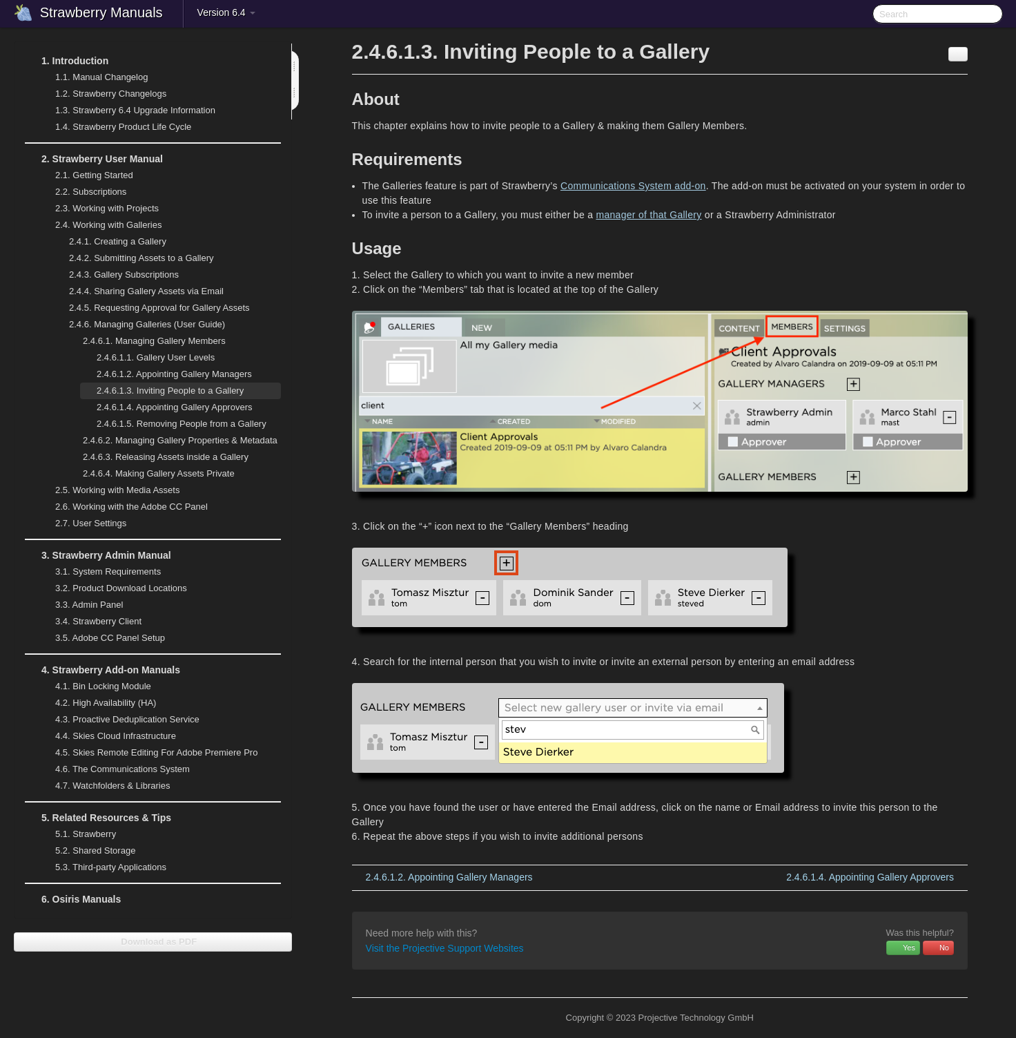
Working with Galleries (100, 225)
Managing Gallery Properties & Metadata (171, 440)
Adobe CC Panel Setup (102, 638)
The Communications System (122, 769)
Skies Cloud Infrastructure (107, 736)
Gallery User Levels (156, 357)
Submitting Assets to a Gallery (141, 258)
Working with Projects (99, 208)
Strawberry (77, 834)
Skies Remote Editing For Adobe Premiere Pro (148, 752)
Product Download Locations (121, 588)
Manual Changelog (101, 77)
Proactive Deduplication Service (119, 719)
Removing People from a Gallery (181, 424)
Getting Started (86, 175)
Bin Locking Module (103, 686)
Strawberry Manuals (101, 12)
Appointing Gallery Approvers (175, 407)
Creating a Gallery (117, 241)
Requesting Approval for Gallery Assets (159, 307)
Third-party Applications (102, 867)
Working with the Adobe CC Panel (123, 507)
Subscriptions (90, 191)
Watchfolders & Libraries (112, 785)
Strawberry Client (90, 621)
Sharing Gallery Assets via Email (146, 291)
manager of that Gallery (648, 214)
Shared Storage (87, 851)
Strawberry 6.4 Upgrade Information (135, 110)
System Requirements (100, 572)
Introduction (66, 60)
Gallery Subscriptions (124, 274)
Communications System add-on (633, 185)
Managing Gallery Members (146, 341)
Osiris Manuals (81, 899)
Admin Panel (81, 605)
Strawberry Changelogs (102, 94)
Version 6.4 (226, 12)
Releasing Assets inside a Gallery (165, 457)
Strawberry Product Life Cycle (115, 127)
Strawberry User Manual (94, 159)
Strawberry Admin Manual (98, 555)
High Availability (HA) (97, 703)
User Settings (82, 523)
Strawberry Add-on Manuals (102, 670)
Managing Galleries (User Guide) (138, 324)
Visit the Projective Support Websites (445, 948)
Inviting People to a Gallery (170, 390)
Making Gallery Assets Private (159, 473)
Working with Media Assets (109, 490)
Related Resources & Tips (98, 817)
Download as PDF (153, 941)
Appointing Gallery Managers (174, 374)
